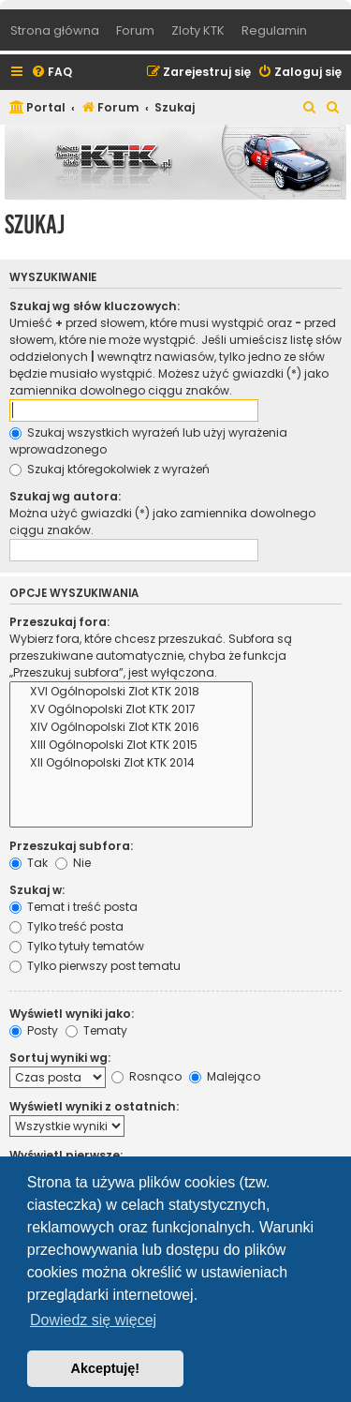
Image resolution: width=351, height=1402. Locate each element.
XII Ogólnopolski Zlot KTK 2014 (131, 763)
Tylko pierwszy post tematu (95, 966)
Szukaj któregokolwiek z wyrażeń (109, 469)
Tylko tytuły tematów (76, 946)
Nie (73, 863)
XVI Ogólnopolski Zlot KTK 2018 (131, 692)
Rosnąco (146, 1076)
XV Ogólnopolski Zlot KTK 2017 (131, 710)
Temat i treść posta (73, 907)
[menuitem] (51, 72)
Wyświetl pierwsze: (66, 1155)
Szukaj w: (37, 890)
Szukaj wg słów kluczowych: (94, 306)
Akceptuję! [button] (105, 1368)
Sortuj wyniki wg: (59, 1058)
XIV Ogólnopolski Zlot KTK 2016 (131, 728)
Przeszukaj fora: (59, 622)
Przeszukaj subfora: (71, 846)
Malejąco (224, 1076)
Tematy (96, 1030)
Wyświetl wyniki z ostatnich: (94, 1106)
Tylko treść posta (66, 926)
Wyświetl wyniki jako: (71, 1014)
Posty (33, 1030)
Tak (28, 863)
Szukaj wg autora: (65, 496)
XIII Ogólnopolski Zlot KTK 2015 (131, 745)
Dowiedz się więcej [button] (93, 1320)
